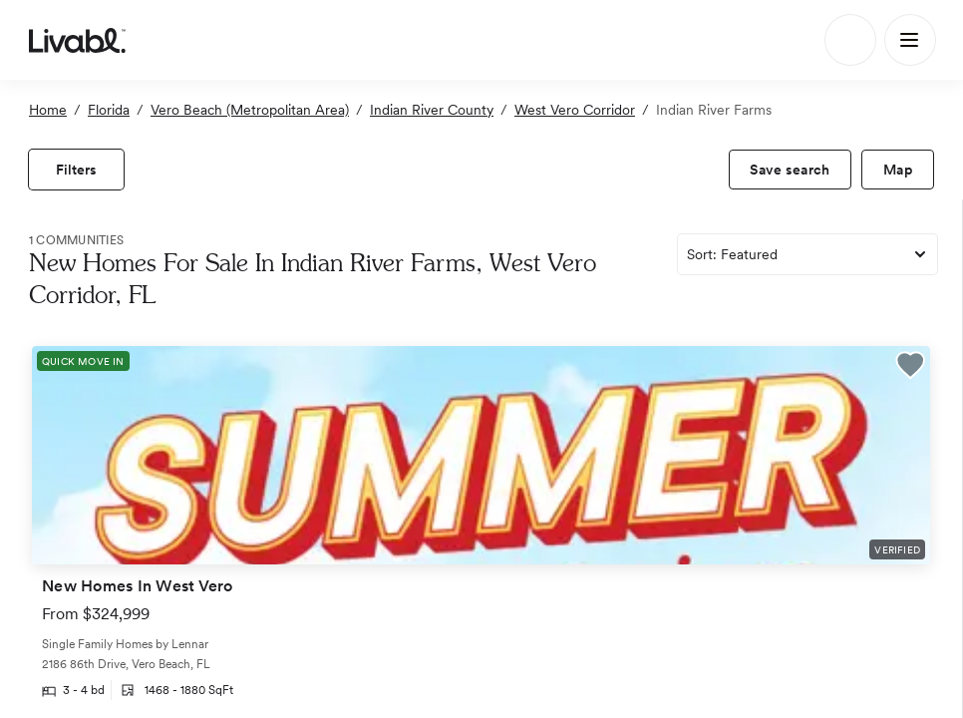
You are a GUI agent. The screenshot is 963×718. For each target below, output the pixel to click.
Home (48, 110)
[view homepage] (77, 40)
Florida (109, 110)
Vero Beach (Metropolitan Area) (250, 110)
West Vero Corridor (574, 110)
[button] (910, 368)
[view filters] (76, 169)
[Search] (850, 40)
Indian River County (431, 110)
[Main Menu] (910, 40)
